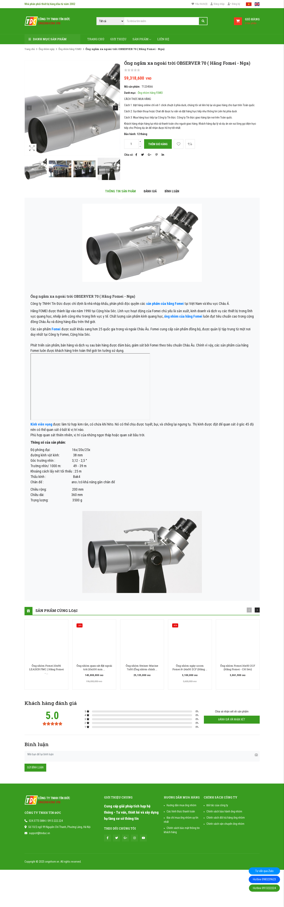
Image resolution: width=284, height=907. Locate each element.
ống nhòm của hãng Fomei (183, 316)
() (199, 4)
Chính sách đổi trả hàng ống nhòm (225, 817)
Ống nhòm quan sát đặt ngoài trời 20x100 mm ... (94, 667)
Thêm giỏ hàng (158, 144)
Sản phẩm (142, 39)
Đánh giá (150, 191)
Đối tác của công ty (217, 805)
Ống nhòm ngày (46, 49)
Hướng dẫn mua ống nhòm (181, 805)
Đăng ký (234, 3)
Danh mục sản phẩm (47, 39)
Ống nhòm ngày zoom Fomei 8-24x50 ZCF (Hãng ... (189, 667)
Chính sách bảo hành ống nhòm (224, 811)
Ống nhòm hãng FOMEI (70, 49)
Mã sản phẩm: (132, 86)
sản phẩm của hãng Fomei (165, 303)
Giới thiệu (118, 39)
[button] (115, 107)
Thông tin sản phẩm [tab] (120, 191)
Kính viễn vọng (41, 424)
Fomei (56, 329)
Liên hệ (163, 39)
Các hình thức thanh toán (181, 811)
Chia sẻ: (128, 154)
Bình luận (172, 191)
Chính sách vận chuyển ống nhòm (225, 823)
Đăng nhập (217, 3)
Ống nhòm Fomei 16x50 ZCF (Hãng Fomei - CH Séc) (237, 667)
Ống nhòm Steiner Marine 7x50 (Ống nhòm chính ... (142, 667)
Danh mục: (130, 92)
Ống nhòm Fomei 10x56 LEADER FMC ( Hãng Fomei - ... (46, 669)
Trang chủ (95, 39)
